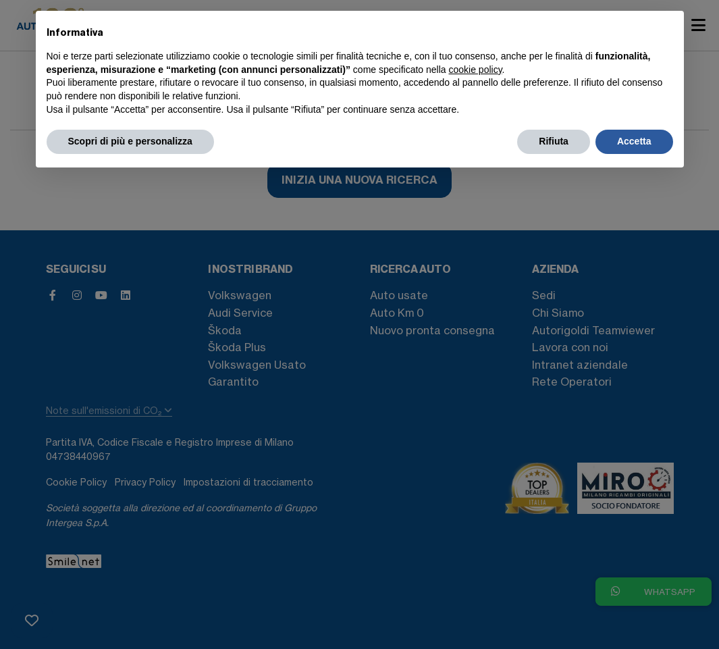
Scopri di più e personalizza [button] (130, 141)
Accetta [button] (634, 141)
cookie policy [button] (475, 69)
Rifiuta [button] (553, 141)
